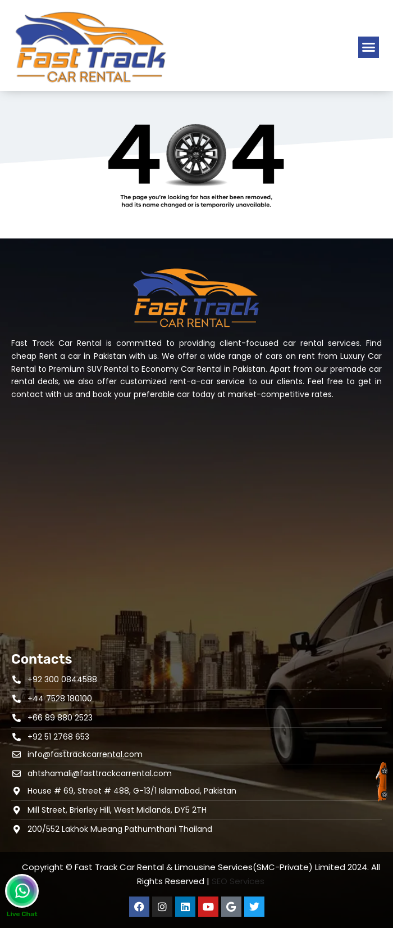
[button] (369, 47)
